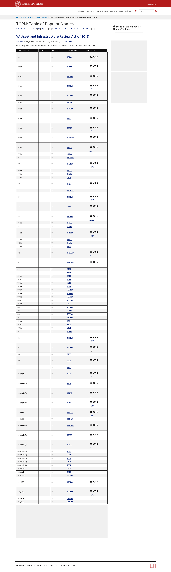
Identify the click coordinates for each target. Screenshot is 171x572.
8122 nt (70, 498)
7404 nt (70, 476)
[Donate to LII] (135, 11)
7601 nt (70, 307)
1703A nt (70, 157)
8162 (69, 273)
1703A (69, 102)
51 (90, 112)
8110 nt (70, 502)
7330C (69, 154)
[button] (156, 11)
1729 (69, 184)
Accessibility (20, 565)
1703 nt (70, 76)
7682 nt (70, 314)
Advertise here (49, 565)
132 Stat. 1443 (66, 41)
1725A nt (70, 138)
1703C (69, 128)
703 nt (69, 311)
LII (17, 17)
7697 (69, 304)
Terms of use (65, 565)
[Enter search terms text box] (146, 11)
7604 (69, 458)
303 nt (69, 226)
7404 (69, 469)
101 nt (69, 57)
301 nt (69, 331)
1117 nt (70, 419)
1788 (69, 246)
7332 (69, 207)
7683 (69, 286)
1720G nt (70, 253)
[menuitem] (81, 11)
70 (90, 60)
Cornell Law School (32, 3)
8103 (69, 269)
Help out (128, 11)
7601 (69, 465)
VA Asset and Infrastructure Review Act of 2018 (52, 36)
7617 (69, 279)
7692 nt (70, 300)
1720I (69, 367)
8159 (69, 177)
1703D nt (70, 190)
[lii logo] (39, 11)
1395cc (70, 412)
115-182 (19, 41)
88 (92, 415)
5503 (69, 361)
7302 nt (70, 318)
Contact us (37, 565)
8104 (69, 325)
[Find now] (156, 11)
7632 (69, 451)
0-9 (17, 28)
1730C (69, 239)
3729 (69, 354)
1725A (69, 147)
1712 (69, 403)
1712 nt (70, 233)
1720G (69, 435)
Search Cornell (151, 4)
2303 (69, 383)
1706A (69, 170)
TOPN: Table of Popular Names (34, 17)
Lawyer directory (102, 11)
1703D (69, 174)
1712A (69, 393)
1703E (69, 243)
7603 (69, 462)
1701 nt (70, 164)
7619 (69, 276)
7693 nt (70, 297)
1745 (69, 118)
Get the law (90, 11)
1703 (69, 374)
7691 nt (70, 290)
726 (68, 321)
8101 (69, 328)
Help (57, 565)
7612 (69, 283)
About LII (82, 11)
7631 (69, 455)
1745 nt (70, 109)
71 (90, 256)
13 (90, 364)
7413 (69, 472)
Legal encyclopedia (116, 11)
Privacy (75, 565)
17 (90, 79)
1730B (69, 223)
